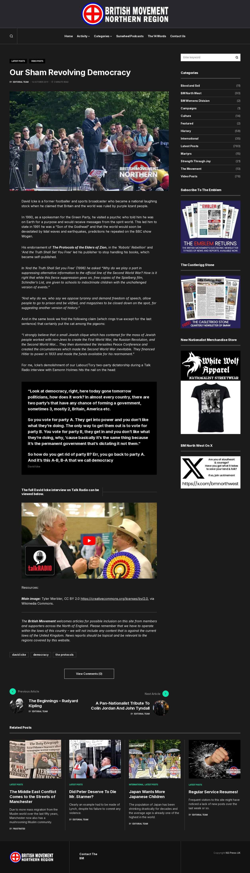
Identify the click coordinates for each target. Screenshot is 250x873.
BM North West (191, 93)
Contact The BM (88, 856)
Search (236, 57)
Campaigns (189, 108)
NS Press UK (233, 852)
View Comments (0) (89, 673)
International (189, 138)
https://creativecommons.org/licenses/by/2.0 (114, 599)
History (186, 131)
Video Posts (37, 61)
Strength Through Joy (196, 161)
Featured (187, 123)
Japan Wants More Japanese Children (147, 795)
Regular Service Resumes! (213, 793)
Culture (186, 116)
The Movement (191, 168)
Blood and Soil (190, 85)
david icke (19, 654)
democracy (41, 654)
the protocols (64, 654)
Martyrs (186, 153)
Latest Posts (18, 61)
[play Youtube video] (89, 541)
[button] (11, 36)
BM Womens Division (195, 100)
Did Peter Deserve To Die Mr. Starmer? (92, 795)
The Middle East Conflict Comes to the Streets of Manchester (33, 798)
